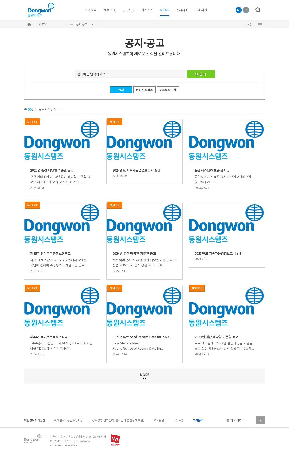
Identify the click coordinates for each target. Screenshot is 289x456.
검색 (256, 10)
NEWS (164, 10)
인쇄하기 (260, 24)
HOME (29, 24)
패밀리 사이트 (233, 420)
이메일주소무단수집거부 (68, 420)
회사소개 (147, 9)
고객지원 (201, 9)
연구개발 (128, 9)
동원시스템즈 (144, 90)
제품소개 (110, 9)
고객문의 (198, 420)
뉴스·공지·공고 (79, 24)
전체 (121, 90)
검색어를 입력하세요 (91, 74)
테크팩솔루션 (167, 90)
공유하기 (250, 24)
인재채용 (182, 9)
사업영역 (91, 9)
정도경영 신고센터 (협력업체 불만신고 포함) (118, 420)
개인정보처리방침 (34, 420)
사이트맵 (178, 420)
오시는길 (159, 420)
